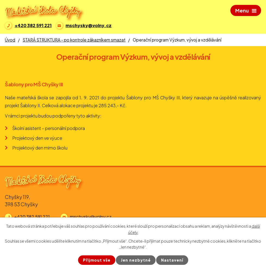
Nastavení (172, 260)
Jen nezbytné (136, 260)
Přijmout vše (96, 260)
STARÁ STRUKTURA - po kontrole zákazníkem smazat (74, 39)
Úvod (10, 39)
